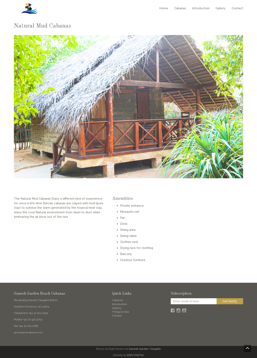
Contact (237, 8)
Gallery (221, 8)
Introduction (201, 8)
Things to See (120, 311)
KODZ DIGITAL (135, 355)
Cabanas (180, 8)
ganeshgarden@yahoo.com (28, 332)
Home (163, 8)
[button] (25, 106)
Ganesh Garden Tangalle (145, 348)
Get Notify (230, 301)
